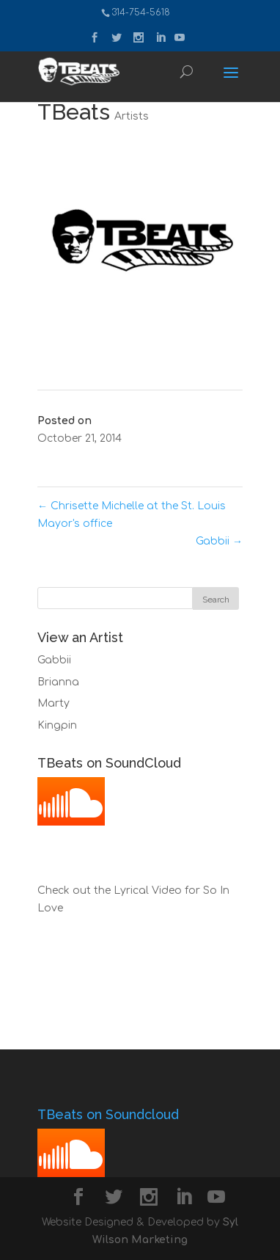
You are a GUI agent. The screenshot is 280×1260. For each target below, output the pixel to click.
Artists (131, 116)
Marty (53, 703)
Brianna (58, 682)
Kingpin (57, 725)
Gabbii (219, 541)
